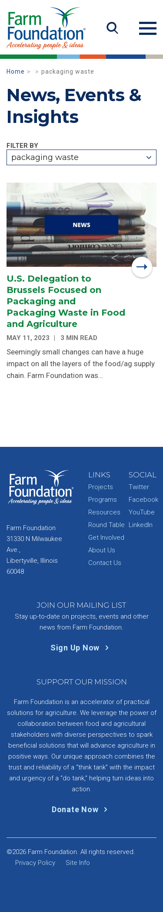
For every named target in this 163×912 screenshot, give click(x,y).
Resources (104, 512)
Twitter (139, 487)
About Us (101, 550)
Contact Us (104, 563)
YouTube (142, 512)
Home (16, 71)
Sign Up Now (81, 647)
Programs (102, 500)
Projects (100, 487)
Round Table (106, 525)
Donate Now (81, 809)
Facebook (143, 500)
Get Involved (106, 537)
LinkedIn (141, 525)
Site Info (78, 863)
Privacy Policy (35, 863)
